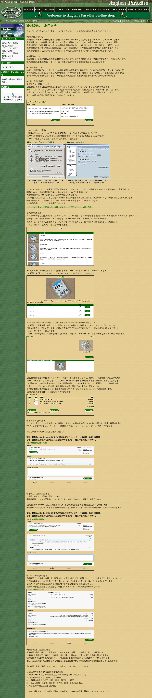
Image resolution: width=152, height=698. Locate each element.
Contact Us (6, 58)
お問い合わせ (7, 56)
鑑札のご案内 (7, 51)
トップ (5, 21)
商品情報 (13, 21)
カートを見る (133, 21)
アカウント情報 (118, 21)
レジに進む (146, 21)
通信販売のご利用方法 (28, 21)
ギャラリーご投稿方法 (11, 53)
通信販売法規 (7, 46)
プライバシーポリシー (11, 48)
